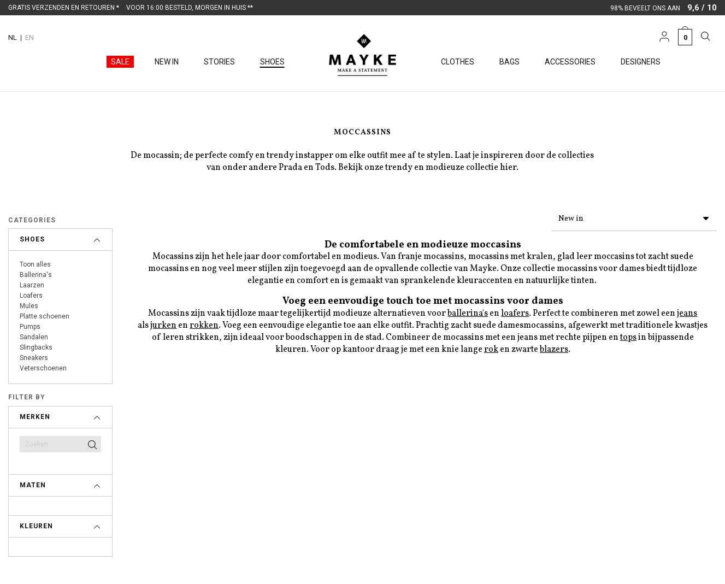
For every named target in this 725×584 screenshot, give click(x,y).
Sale (120, 61)
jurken (163, 323)
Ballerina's (36, 275)
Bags (509, 61)
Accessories (570, 61)
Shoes (272, 61)
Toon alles (35, 264)
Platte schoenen (44, 316)
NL (12, 37)
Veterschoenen (43, 368)
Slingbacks (36, 347)
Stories (219, 61)
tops (628, 335)
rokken (204, 323)
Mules (29, 306)
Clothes (457, 61)
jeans (687, 311)
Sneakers (34, 358)
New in (167, 61)
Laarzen (32, 285)
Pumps (30, 327)
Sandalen (34, 337)
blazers (554, 347)
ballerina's (467, 311)
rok (491, 347)
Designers (641, 61)
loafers (515, 311)
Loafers (31, 295)
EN (29, 37)
